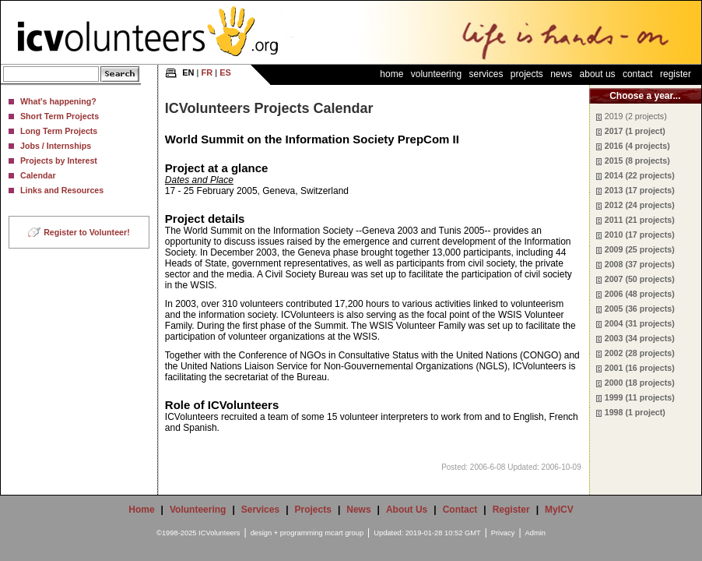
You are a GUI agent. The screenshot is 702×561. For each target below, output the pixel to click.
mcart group (344, 533)
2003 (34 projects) (640, 338)
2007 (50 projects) (640, 279)
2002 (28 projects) (640, 353)
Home (391, 74)
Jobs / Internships (55, 145)
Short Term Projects (59, 116)
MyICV (559, 509)
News (561, 74)
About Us (598, 74)
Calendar (38, 175)
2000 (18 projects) (640, 382)
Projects (527, 74)
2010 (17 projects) (640, 234)
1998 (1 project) (635, 412)
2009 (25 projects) (640, 249)
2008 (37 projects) (640, 264)
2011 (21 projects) (640, 219)
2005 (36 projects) (640, 308)
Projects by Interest (58, 160)
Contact (638, 74)
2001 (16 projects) (640, 367)
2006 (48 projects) (640, 293)
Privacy (503, 533)
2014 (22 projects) (640, 175)
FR (207, 72)
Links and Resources (62, 190)
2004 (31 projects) (640, 323)
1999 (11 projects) (640, 397)
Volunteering (436, 74)
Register (675, 74)
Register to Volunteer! (87, 232)
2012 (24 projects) (640, 205)
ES (225, 72)
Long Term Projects (58, 131)
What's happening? (58, 101)
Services (486, 74)
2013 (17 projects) (640, 190)
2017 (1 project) (635, 131)
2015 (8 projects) (637, 160)
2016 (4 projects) (637, 145)
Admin (535, 533)
